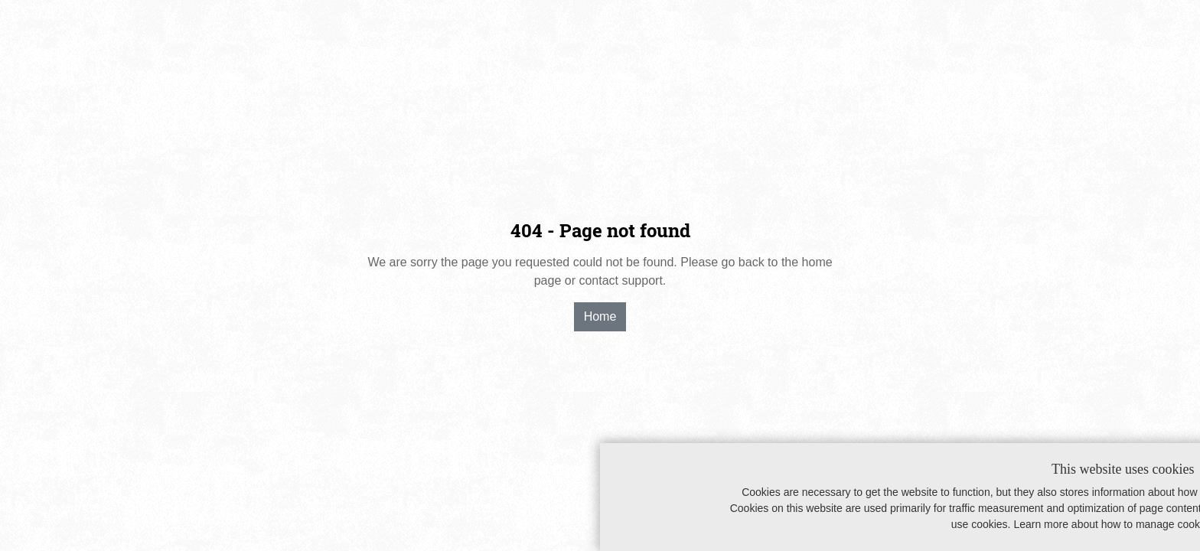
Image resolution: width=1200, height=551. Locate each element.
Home (600, 316)
